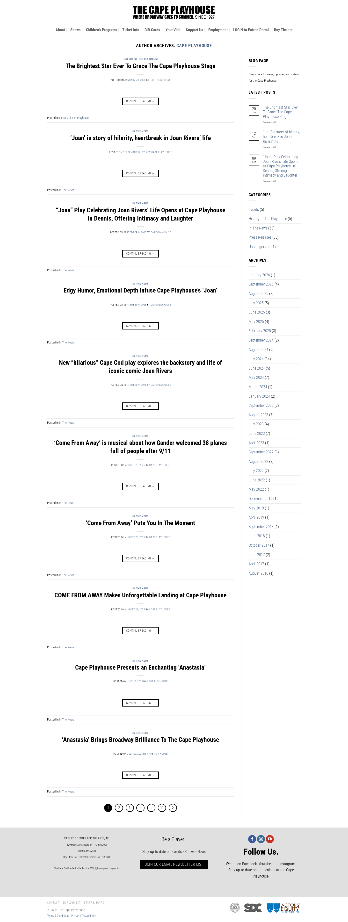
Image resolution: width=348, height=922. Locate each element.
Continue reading (140, 101)
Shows (75, 30)
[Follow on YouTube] (270, 839)
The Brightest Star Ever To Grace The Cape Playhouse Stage (140, 66)
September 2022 (261, 452)
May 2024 (256, 377)
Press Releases (260, 237)
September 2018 (261, 526)
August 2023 (258, 415)
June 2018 (257, 536)
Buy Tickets (283, 30)
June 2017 (257, 554)
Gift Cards (152, 30)
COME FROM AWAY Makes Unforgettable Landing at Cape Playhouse (140, 595)
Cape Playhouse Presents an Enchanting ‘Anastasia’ (140, 667)
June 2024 (257, 368)
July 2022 (256, 470)
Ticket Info (130, 30)
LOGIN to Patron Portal (251, 30)
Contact (53, 902)
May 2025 (256, 321)
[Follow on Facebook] (252, 839)
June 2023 (257, 433)
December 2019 (260, 498)
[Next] (173, 808)
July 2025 (256, 303)
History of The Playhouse (140, 59)
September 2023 (261, 405)
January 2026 (259, 275)
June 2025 (257, 312)
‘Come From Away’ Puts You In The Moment (140, 523)
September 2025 (261, 284)
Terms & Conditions (58, 915)
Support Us (194, 30)
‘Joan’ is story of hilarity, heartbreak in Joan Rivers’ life (140, 138)
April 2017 (256, 564)
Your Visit (173, 30)
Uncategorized (259, 246)
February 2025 (260, 331)
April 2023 (256, 443)
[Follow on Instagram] (261, 839)
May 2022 (256, 489)
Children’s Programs (101, 30)
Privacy (75, 915)
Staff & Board (94, 902)
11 (162, 808)
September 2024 (261, 340)
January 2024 (259, 396)
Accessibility (89, 915)
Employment (218, 30)
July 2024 (256, 359)
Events (254, 209)
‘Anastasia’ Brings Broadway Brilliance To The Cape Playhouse (140, 739)
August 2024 (258, 349)
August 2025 (258, 293)
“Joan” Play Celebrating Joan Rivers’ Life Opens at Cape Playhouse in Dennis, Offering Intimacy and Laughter (280, 166)
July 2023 (256, 424)
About (60, 30)
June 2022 (257, 480)
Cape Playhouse (194, 45)
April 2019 (256, 517)
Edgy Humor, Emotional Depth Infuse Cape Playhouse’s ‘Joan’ (140, 290)
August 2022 (258, 461)
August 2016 (258, 573)
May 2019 (256, 508)
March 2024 (258, 387)
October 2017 (259, 545)
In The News (140, 131)
